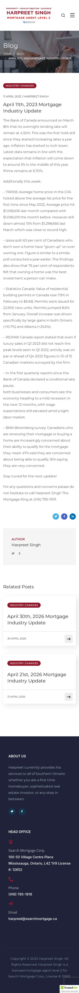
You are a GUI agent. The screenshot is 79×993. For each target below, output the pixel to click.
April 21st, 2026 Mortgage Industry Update (36, 678)
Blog (20, 53)
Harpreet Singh (36, 96)
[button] (69, 989)
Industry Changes (20, 85)
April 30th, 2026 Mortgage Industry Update (37, 620)
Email (12, 912)
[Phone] (10, 879)
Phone (13, 888)
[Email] (10, 904)
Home (7, 53)
